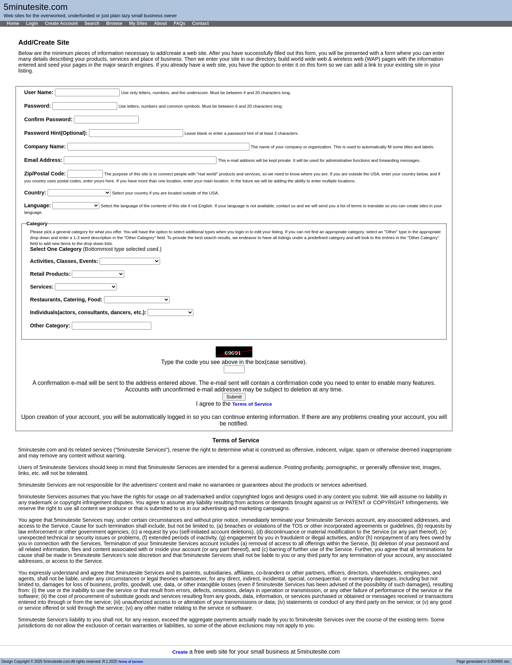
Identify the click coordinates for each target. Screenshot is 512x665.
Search (92, 23)
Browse (114, 23)
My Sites (138, 23)
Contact (200, 23)
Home (13, 23)
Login (32, 23)
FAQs (179, 23)
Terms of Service (252, 404)
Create (180, 652)
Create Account (61, 23)
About (160, 23)
